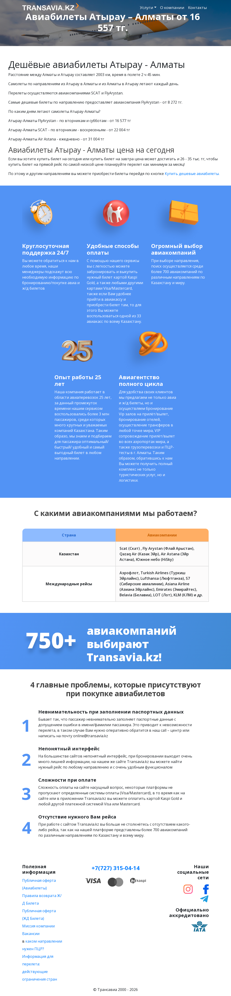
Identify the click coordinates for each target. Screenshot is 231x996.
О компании (172, 7)
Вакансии (30, 933)
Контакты (197, 7)
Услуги (146, 7)
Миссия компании (38, 926)
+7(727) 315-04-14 (116, 868)
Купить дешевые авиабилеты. (192, 173)
